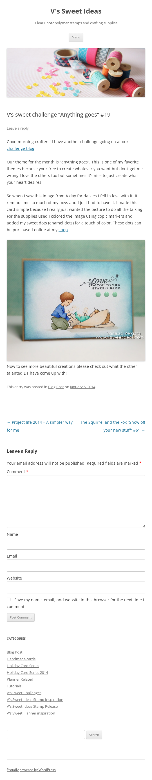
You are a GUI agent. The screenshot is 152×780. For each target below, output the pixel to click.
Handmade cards (21, 658)
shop (63, 229)
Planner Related (20, 679)
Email (12, 556)
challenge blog (20, 148)
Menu (76, 37)
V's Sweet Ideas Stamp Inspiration (35, 699)
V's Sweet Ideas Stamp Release (32, 706)
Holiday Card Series (23, 665)
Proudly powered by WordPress (31, 769)
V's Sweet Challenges (24, 692)
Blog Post (56, 386)
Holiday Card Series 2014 (27, 672)
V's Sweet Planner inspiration (31, 713)
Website (14, 578)
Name (12, 534)
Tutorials (14, 686)
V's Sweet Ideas (76, 11)
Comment (17, 471)
